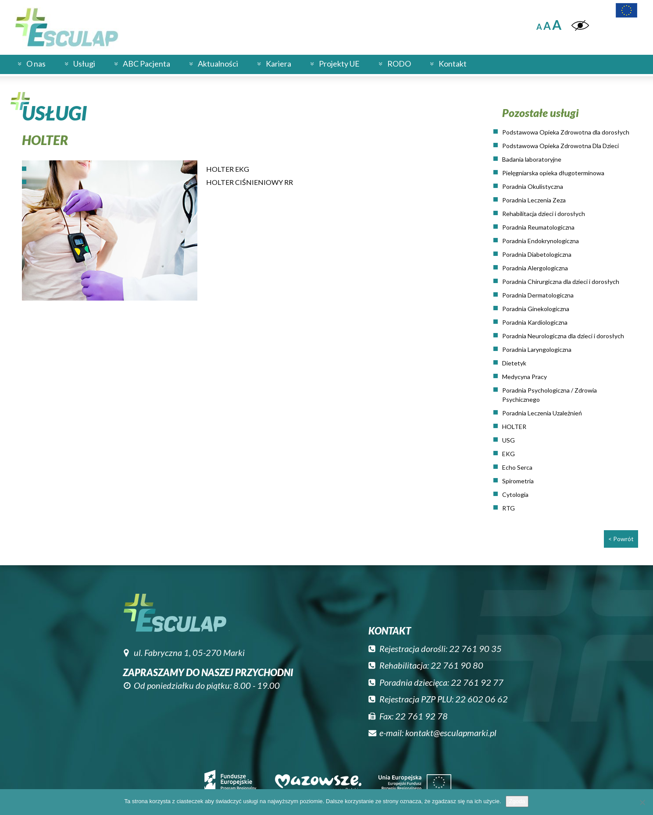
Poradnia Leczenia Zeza (534, 200)
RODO (399, 63)
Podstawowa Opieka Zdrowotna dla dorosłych (565, 132)
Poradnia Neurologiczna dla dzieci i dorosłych (563, 336)
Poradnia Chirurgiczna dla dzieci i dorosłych (560, 281)
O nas (36, 63)
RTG (508, 508)
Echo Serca (517, 467)
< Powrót (621, 538)
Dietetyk (514, 363)
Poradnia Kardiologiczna (534, 322)
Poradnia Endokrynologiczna (540, 240)
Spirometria (518, 481)
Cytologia (515, 494)
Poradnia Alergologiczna (535, 268)
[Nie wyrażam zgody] (642, 802)
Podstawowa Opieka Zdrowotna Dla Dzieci (560, 145)
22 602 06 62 (481, 699)
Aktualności (218, 63)
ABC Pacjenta (146, 63)
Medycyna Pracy (524, 376)
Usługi (84, 63)
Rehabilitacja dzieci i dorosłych (543, 213)
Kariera (278, 63)
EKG (508, 453)
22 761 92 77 (477, 682)
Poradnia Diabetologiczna (536, 254)
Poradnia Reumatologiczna (538, 227)
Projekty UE (339, 63)
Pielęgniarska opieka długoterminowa (553, 173)
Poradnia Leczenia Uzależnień (542, 413)
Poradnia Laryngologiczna (536, 349)
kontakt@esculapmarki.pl (450, 732)
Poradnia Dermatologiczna (538, 295)
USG (508, 440)
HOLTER (514, 426)
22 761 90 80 (457, 665)
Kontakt (453, 63)
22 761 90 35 (475, 648)
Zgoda (517, 801)
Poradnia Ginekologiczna (535, 308)
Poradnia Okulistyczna (532, 186)
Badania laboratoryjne (531, 159)
